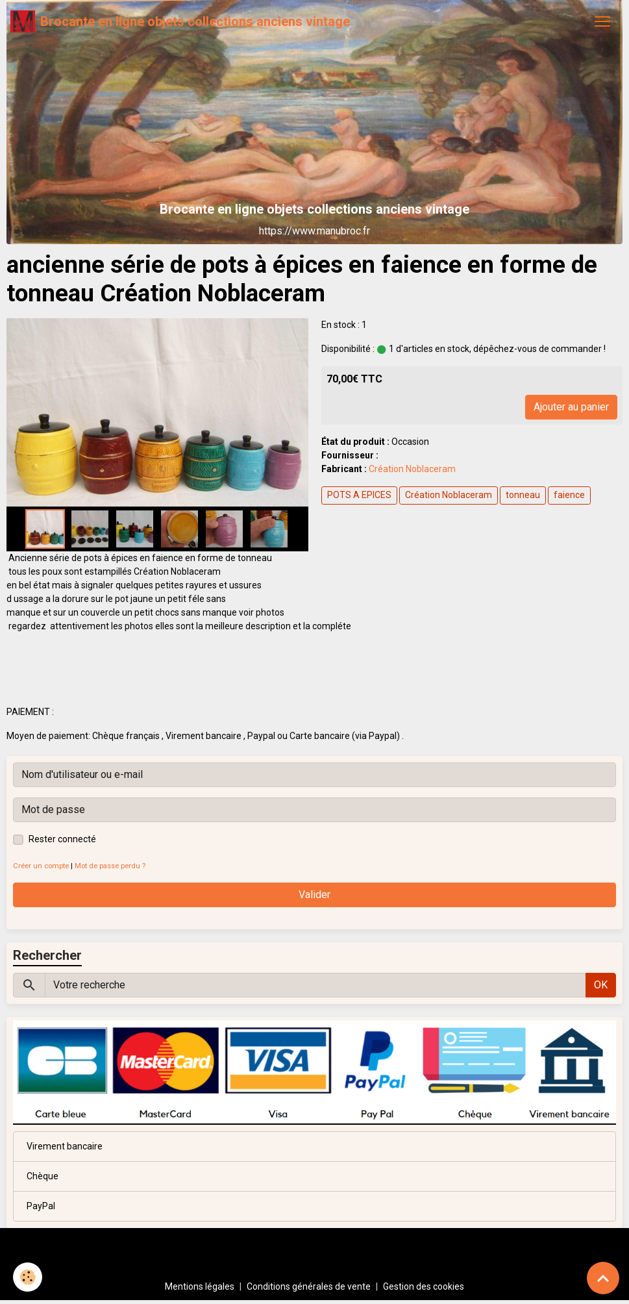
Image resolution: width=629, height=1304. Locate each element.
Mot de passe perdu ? (110, 866)
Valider (314, 894)
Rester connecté (62, 839)
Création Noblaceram (412, 469)
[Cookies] (27, 1277)
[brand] (180, 21)
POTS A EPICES (359, 495)
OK (601, 985)
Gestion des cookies (423, 1286)
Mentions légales (199, 1286)
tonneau (523, 495)
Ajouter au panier (571, 407)
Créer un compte (41, 866)
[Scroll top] (603, 1278)
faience (569, 495)
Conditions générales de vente (309, 1286)
